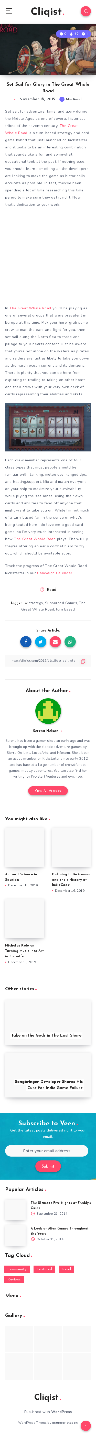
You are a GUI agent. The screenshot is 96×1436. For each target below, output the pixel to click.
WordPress (61, 1411)
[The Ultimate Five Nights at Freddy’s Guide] (15, 1210)
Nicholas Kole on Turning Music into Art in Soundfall (24, 951)
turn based (65, 609)
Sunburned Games (61, 603)
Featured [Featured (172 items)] (44, 1269)
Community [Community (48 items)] (17, 1269)
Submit (48, 1167)
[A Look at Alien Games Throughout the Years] (15, 1235)
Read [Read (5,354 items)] (66, 1269)
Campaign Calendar (54, 573)
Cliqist (47, 12)
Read (52, 590)
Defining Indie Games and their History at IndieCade (71, 880)
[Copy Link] (48, 661)
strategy (36, 603)
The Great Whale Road (30, 308)
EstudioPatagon (65, 1423)
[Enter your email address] (46, 1151)
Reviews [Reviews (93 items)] (14, 1279)
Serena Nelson (45, 731)
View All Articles (48, 790)
